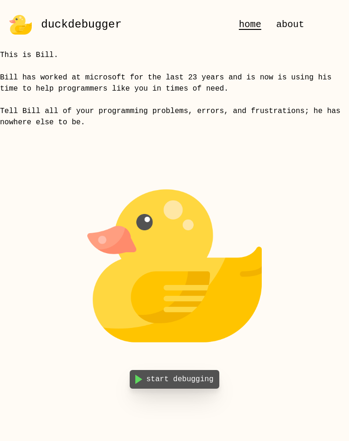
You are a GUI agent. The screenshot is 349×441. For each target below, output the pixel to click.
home (250, 24)
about (290, 24)
